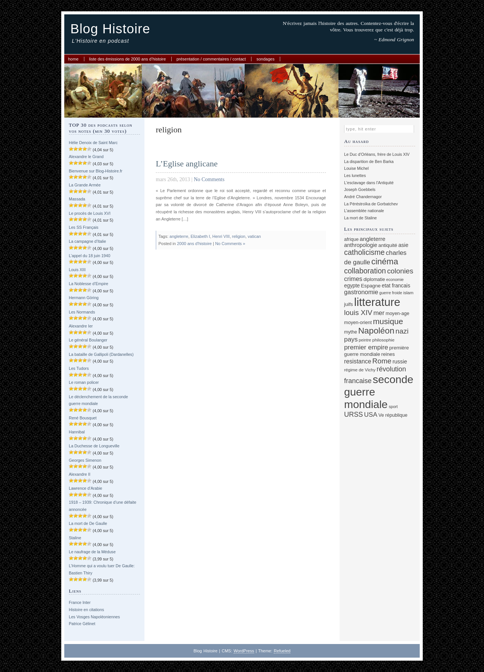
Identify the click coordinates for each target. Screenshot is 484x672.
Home (73, 59)
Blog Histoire (110, 28)
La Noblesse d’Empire (88, 283)
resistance (357, 361)
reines (388, 354)
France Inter (79, 602)
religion (238, 236)
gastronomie (361, 292)
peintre (365, 340)
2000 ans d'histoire (194, 243)
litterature (377, 302)
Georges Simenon (85, 460)
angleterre (178, 236)
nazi (402, 331)
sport (393, 406)
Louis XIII (77, 269)
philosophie (383, 339)
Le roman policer (84, 382)
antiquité (388, 245)
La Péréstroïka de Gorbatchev (371, 204)
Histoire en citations (86, 609)
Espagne (371, 286)
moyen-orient (358, 322)
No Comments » (230, 243)
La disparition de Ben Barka (369, 161)
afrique (351, 239)
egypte (352, 285)
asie (403, 245)
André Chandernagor (363, 196)
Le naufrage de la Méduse (92, 551)
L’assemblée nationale (364, 210)
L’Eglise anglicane (187, 163)
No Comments (209, 179)
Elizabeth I (200, 236)
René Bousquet (82, 418)
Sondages (265, 59)
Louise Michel (356, 168)
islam (408, 292)
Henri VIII (221, 236)
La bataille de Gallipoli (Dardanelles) (101, 354)
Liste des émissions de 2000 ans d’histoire (127, 59)
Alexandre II (79, 474)
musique (388, 321)
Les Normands (82, 312)
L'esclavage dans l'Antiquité (369, 182)
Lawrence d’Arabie (85, 488)
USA (370, 414)
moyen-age (398, 313)
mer (378, 313)
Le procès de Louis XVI (89, 213)
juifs (348, 304)
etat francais (396, 285)
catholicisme (364, 252)
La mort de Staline (360, 218)
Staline (75, 537)
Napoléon (376, 330)
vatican (254, 236)
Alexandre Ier (81, 326)
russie (399, 362)
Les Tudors (79, 368)
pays (351, 339)
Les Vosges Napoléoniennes (94, 617)
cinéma (384, 261)
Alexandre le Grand (86, 156)
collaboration (365, 271)
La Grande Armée (85, 185)
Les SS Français (83, 227)
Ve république (393, 415)
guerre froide (390, 292)
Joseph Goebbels (359, 189)
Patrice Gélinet (82, 623)
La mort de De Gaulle (88, 523)
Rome (381, 361)
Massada (77, 199)
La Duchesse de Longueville (94, 446)
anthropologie (360, 245)
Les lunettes (355, 175)
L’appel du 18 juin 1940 (89, 255)
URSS (353, 414)
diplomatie (374, 279)
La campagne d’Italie (87, 241)
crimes (353, 278)
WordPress (244, 651)
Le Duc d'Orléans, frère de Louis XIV (377, 154)
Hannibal (77, 432)
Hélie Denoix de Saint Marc (93, 142)
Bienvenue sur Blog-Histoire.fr (96, 171)
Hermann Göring (84, 297)
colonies (400, 271)
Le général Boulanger (88, 340)
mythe (350, 332)
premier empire (366, 347)
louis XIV (358, 313)
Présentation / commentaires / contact (211, 59)
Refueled (282, 651)
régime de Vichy (359, 369)
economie (394, 279)
